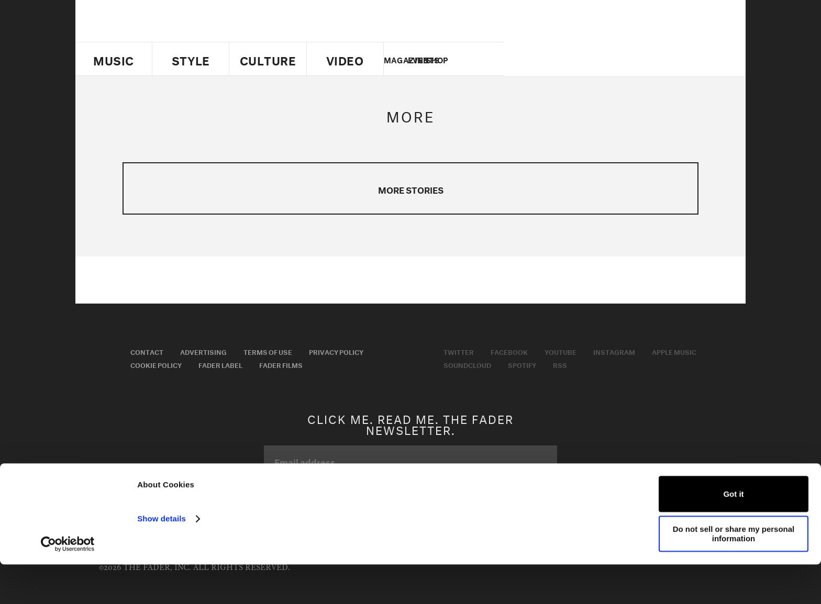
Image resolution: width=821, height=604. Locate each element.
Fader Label (220, 364)
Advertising (203, 351)
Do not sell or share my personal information (734, 573)
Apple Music (674, 351)
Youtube (560, 351)
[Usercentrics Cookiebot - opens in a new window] (68, 583)
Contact (146, 351)
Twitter (580, 59)
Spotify (522, 364)
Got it (733, 533)
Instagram (614, 351)
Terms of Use (267, 351)
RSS (560, 364)
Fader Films (281, 364)
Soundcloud (467, 364)
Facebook (509, 351)
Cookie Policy (156, 364)
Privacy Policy (336, 351)
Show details (161, 558)
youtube (616, 59)
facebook (598, 59)
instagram (634, 59)
